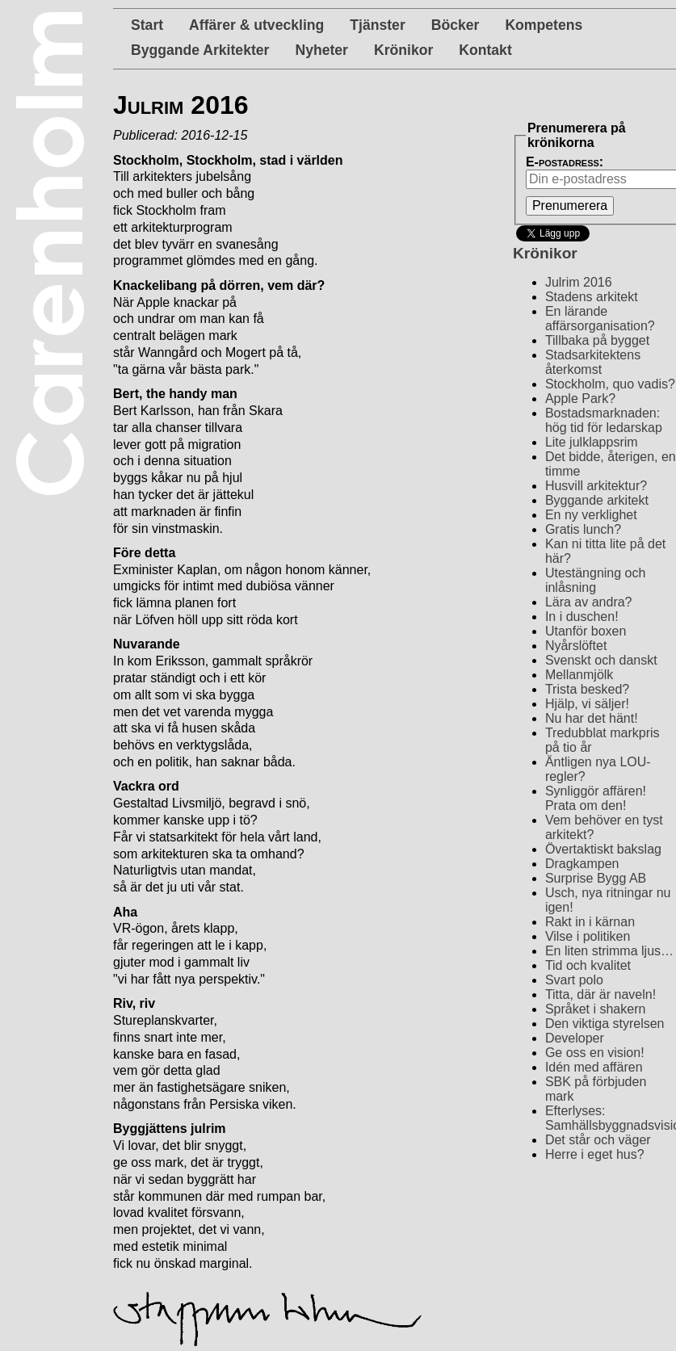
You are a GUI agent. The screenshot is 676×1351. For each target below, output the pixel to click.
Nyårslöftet (576, 645)
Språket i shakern (595, 1009)
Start (147, 25)
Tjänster (377, 25)
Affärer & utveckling (256, 25)
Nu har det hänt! (591, 718)
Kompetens (543, 25)
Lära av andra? (588, 602)
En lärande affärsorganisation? (600, 318)
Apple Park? (580, 398)
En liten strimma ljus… (609, 951)
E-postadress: (564, 162)
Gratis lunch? (583, 529)
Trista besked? (587, 689)
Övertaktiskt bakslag (603, 849)
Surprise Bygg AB (595, 878)
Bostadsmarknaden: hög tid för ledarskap (603, 420)
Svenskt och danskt (601, 660)
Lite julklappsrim (591, 442)
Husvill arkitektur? (596, 486)
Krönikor (403, 50)
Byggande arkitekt (597, 500)
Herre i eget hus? (595, 1154)
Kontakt (485, 50)
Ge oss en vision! (595, 1052)
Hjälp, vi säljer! (587, 704)
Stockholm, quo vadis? (610, 384)
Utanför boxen (586, 631)
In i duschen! (582, 616)
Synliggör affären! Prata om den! (595, 798)
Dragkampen (582, 864)
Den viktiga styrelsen (605, 1023)
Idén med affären (594, 1067)
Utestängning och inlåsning (595, 580)
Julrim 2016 (578, 282)
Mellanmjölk (579, 675)
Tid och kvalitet (588, 965)
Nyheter (321, 50)
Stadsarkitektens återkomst (592, 362)
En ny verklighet (591, 515)
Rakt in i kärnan (590, 922)
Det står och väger (598, 1140)
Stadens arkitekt (591, 297)
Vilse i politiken (588, 936)
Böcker (455, 25)
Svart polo (574, 980)
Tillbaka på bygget (597, 340)
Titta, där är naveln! (600, 994)
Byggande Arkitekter (200, 50)
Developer (574, 1038)
